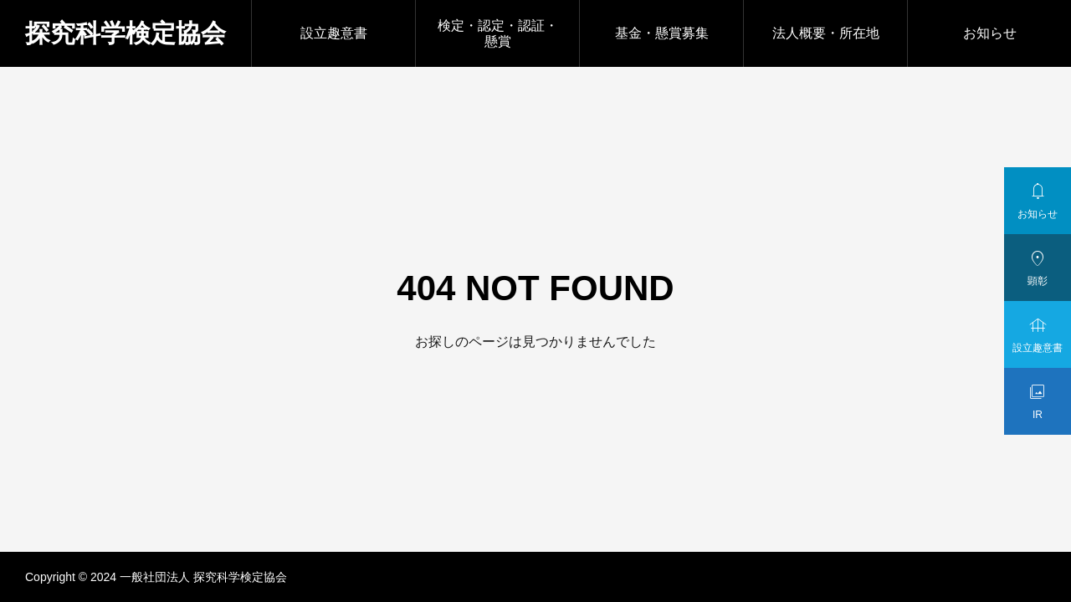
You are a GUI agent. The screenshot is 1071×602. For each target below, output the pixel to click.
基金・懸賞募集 (662, 33)
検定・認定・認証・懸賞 (498, 33)
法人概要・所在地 (825, 33)
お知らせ (990, 33)
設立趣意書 (333, 33)
